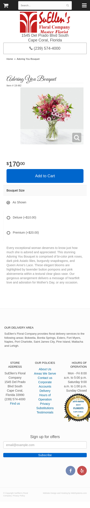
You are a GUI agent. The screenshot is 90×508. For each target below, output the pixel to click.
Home (10, 59)
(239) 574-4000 (44, 48)
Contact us (45, 378)
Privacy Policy (19, 496)
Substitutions (45, 408)
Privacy (45, 403)
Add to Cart (45, 176)
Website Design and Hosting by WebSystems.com (65, 493)
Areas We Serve (45, 373)
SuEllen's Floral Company (45, 22)
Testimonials (45, 412)
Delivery (45, 390)
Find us (15, 403)
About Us (45, 369)
